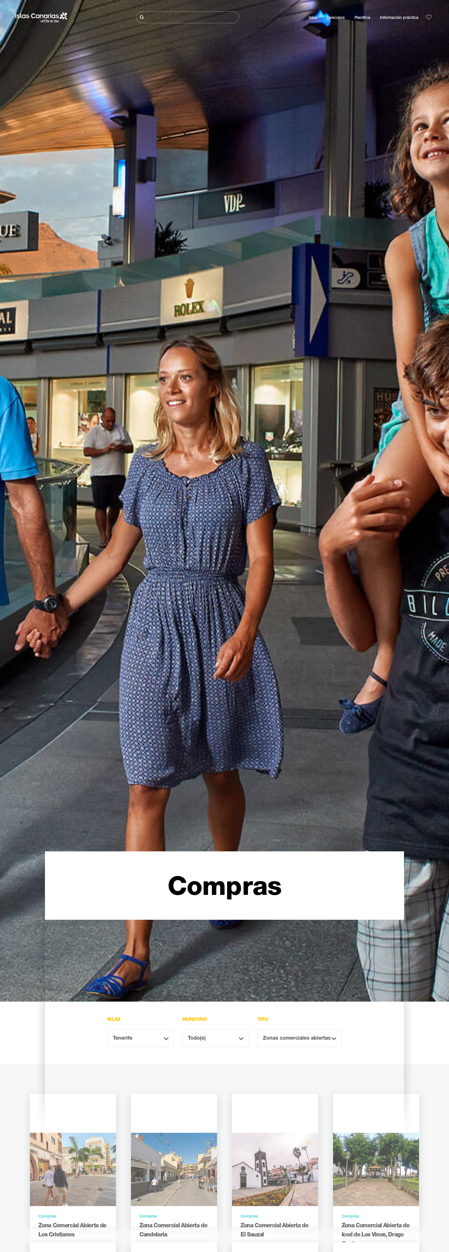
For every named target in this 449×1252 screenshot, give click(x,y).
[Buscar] (187, 17)
